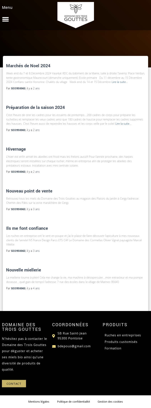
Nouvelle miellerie (23, 270)
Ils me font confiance (27, 228)
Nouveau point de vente (29, 191)
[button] (26, 19)
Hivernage (16, 149)
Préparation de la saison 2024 (35, 107)
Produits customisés (121, 342)
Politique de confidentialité (73, 401)
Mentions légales (38, 401)
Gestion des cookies (110, 401)
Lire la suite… (120, 82)
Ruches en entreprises (123, 335)
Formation (113, 348)
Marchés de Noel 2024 (28, 66)
